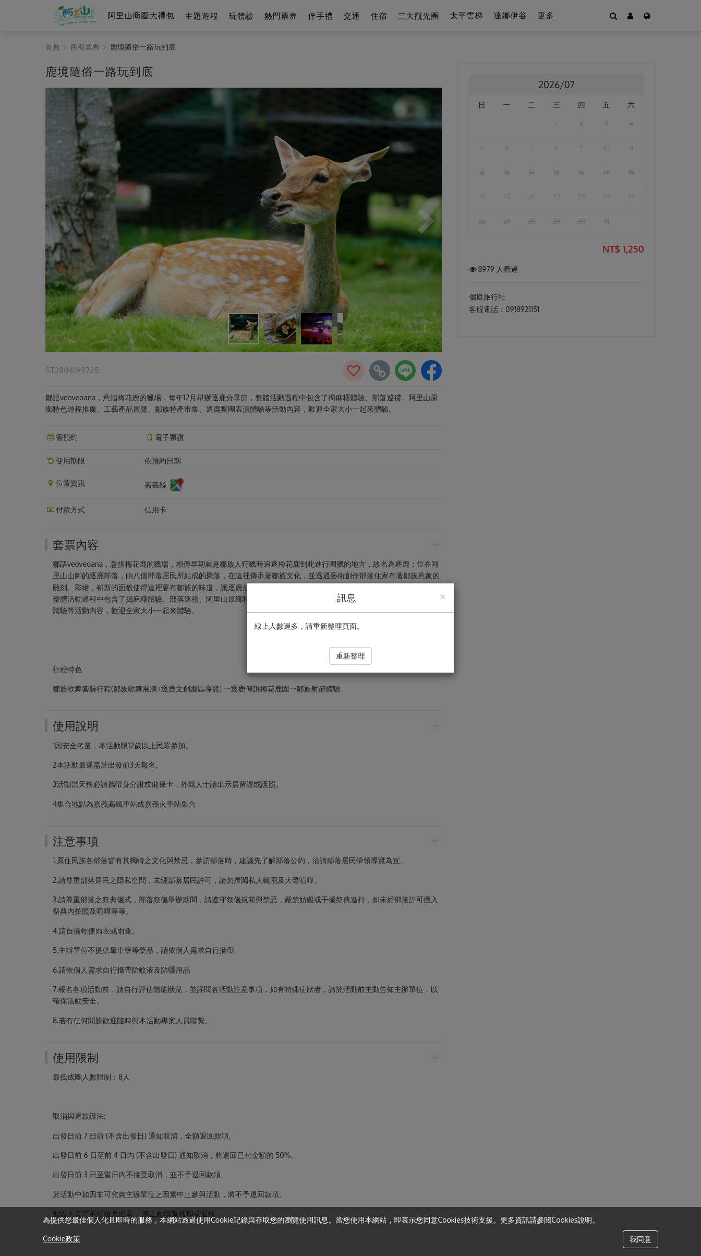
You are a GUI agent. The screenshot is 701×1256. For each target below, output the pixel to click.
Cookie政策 (61, 1238)
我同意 (640, 1239)
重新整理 (350, 655)
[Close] (442, 595)
